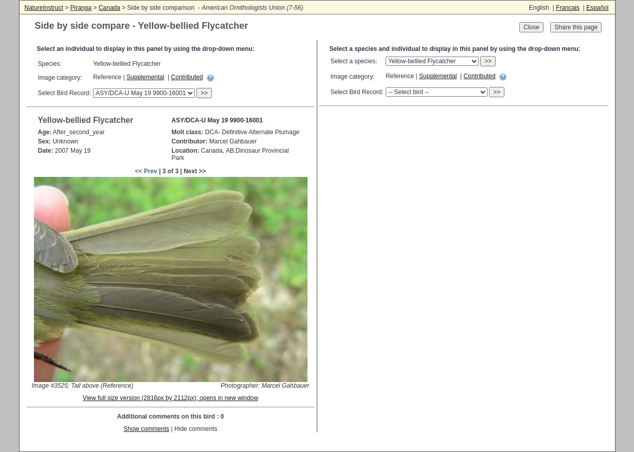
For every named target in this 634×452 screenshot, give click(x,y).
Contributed (187, 77)
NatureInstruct (44, 7)
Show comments (147, 428)
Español (597, 7)
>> (204, 93)
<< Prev (146, 171)
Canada (109, 7)
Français (567, 7)
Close (531, 27)
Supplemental (145, 77)
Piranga (81, 7)
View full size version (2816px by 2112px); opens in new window (170, 398)
